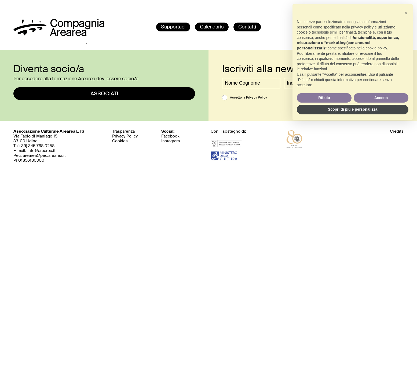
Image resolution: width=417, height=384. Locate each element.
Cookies (120, 141)
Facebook (170, 136)
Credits (397, 131)
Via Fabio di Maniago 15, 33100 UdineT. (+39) (48, 138)
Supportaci (173, 27)
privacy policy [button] (362, 27)
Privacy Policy (256, 97)
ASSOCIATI (104, 93)
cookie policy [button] (376, 48)
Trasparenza (123, 131)
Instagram (170, 141)
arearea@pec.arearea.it (44, 155)
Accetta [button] (381, 98)
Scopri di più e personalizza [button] (352, 109)
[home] (59, 34)
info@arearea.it (41, 150)
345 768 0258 (41, 145)
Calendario (212, 27)
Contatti (247, 27)
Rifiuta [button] (324, 98)
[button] (405, 13)
